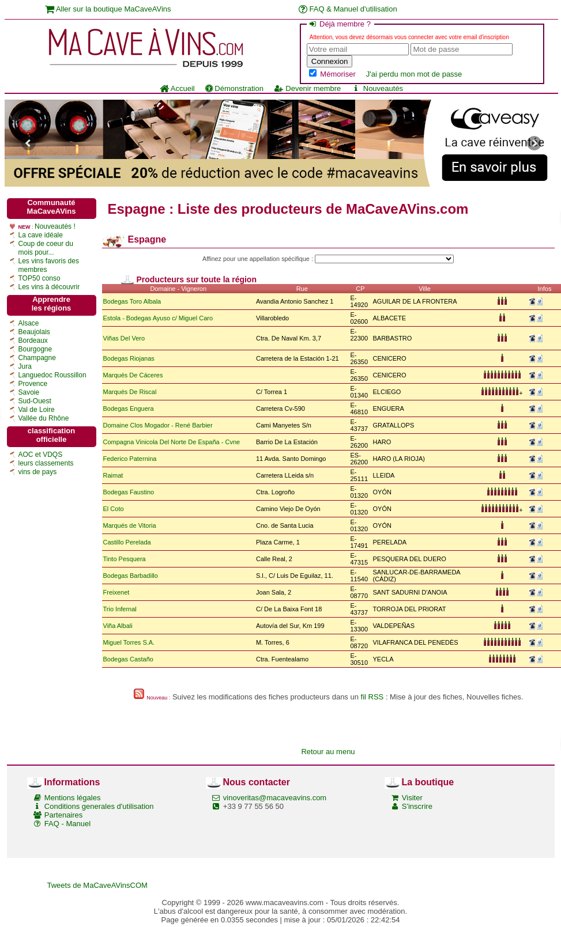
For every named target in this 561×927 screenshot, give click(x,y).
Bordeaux (33, 340)
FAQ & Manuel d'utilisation (348, 9)
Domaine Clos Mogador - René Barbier (158, 425)
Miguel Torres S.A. (129, 642)
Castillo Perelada (127, 542)
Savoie (29, 392)
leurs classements (46, 463)
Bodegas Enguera (128, 408)
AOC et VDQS (40, 455)
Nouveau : (158, 698)
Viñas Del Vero (124, 338)
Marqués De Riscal (130, 391)
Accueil (177, 88)
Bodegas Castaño (128, 659)
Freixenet (116, 592)
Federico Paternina (130, 458)
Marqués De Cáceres (133, 375)
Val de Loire (36, 410)
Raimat (113, 475)
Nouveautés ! (55, 226)
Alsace (28, 323)
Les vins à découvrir (49, 287)
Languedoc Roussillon (52, 375)
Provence (33, 384)
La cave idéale (40, 235)
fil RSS (372, 697)
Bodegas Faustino (129, 492)
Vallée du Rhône (43, 418)
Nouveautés (377, 88)
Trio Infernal (120, 609)
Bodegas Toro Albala (132, 301)
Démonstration (234, 88)
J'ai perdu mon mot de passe (414, 74)
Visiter (412, 797)
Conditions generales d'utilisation (99, 806)
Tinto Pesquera (124, 558)
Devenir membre (307, 88)
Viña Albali (118, 625)
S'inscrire (417, 806)
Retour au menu (328, 751)
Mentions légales (72, 797)
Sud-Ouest (34, 401)
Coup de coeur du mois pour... (45, 248)
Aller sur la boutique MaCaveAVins (108, 9)
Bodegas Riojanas (129, 358)
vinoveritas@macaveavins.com (274, 797)
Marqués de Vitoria (129, 525)
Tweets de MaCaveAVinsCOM (97, 885)
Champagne (37, 358)
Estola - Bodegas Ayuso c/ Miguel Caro (158, 318)
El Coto (113, 508)
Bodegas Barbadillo (130, 575)
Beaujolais (34, 332)
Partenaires (63, 815)
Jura (25, 366)
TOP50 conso (39, 278)
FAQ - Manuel (67, 823)
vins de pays (37, 472)
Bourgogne (35, 349)
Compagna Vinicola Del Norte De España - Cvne (171, 441)
